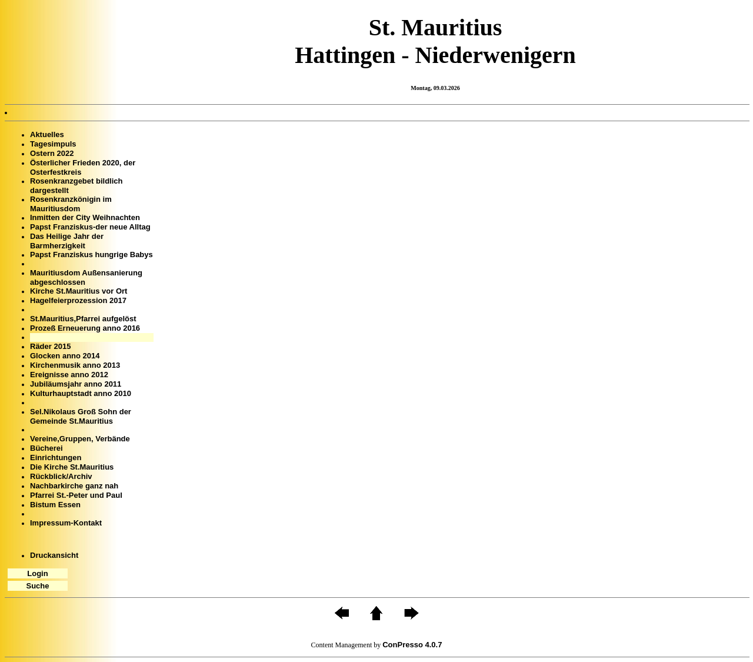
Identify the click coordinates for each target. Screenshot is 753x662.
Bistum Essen (55, 504)
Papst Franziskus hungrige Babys (91, 254)
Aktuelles (47, 134)
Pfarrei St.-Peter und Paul (76, 495)
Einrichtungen (55, 457)
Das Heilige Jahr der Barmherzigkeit (67, 241)
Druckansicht (54, 555)
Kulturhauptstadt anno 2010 (80, 393)
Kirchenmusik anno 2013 (75, 365)
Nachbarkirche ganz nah (74, 485)
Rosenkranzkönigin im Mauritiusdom (71, 204)
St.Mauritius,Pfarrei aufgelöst (83, 318)
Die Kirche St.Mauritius (72, 467)
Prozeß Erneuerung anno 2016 (85, 328)
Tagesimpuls (53, 143)
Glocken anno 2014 (65, 355)
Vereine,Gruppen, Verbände (80, 438)
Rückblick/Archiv (61, 476)
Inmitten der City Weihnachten (85, 217)
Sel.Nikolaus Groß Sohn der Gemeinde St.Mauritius (80, 416)
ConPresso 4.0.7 (412, 644)
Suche (37, 585)
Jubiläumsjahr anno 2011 (75, 384)
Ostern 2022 (52, 153)
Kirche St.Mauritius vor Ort (78, 291)
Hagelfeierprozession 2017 (78, 300)
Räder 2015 (50, 346)
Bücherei (46, 448)
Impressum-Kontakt (66, 522)
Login (37, 573)
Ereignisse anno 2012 (69, 374)
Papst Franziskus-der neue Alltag (90, 226)
